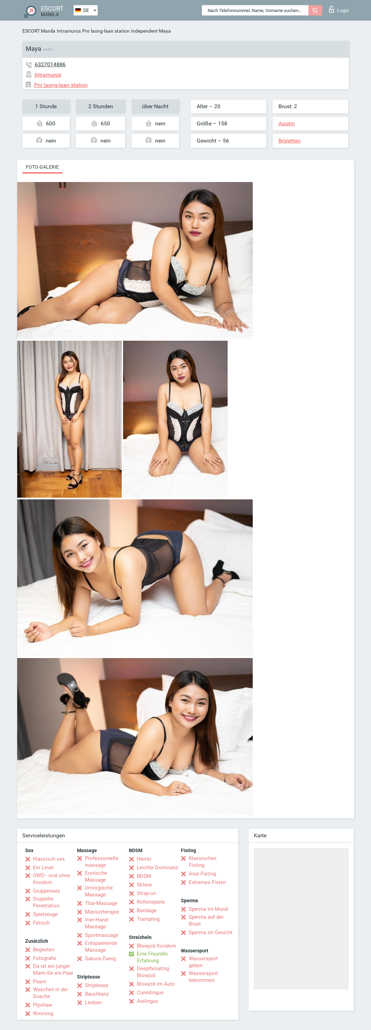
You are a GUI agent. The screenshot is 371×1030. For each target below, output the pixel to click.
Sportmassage (101, 935)
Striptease (96, 985)
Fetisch (41, 923)
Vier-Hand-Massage (97, 923)
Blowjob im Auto (156, 984)
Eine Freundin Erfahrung (152, 957)
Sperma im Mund (208, 909)
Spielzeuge (45, 914)
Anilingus (147, 1001)
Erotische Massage (96, 876)
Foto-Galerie (42, 167)
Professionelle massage (101, 861)
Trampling (148, 919)
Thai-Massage (101, 903)
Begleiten (43, 950)
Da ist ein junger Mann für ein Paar (53, 969)
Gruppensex (46, 891)
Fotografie (44, 958)
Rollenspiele (151, 902)
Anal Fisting (202, 874)
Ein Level (43, 867)
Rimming (43, 1013)
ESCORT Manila (38, 31)
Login (339, 9)
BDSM (144, 876)
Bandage (146, 910)
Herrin (144, 859)
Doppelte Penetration (46, 902)
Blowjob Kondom (156, 946)
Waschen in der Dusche (50, 992)
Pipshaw (42, 1005)
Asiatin (287, 124)
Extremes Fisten (207, 882)
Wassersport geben (203, 962)
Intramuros (69, 31)
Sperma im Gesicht (210, 932)
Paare (39, 981)
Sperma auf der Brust (206, 920)
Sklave (144, 885)
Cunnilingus (150, 992)
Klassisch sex (49, 859)
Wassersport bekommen (203, 976)
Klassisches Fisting (203, 861)
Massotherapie (102, 912)
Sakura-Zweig (100, 958)
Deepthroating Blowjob (153, 971)
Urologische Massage (99, 891)
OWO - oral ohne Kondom (51, 878)
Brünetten (290, 141)
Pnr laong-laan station (106, 31)
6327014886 (50, 64)
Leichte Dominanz (157, 867)
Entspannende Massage (101, 946)
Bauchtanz (97, 994)
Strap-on (146, 893)
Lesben (93, 1002)
